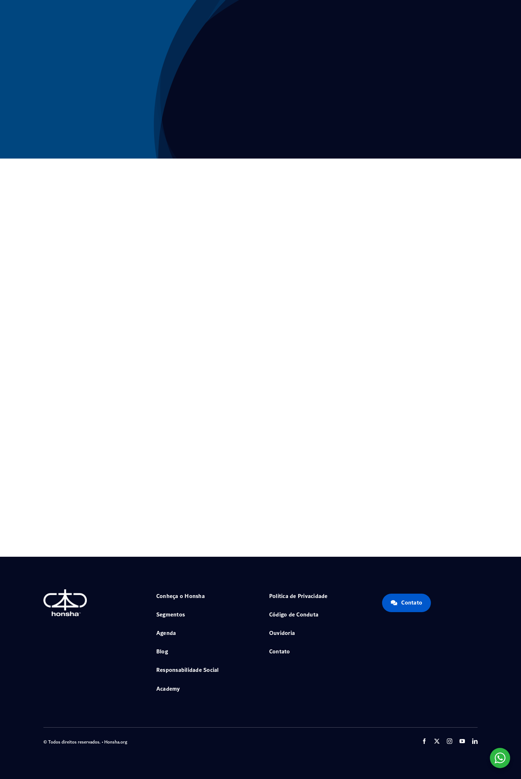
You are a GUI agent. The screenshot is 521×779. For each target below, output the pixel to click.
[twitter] (437, 741)
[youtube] (462, 741)
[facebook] (424, 741)
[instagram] (449, 741)
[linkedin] (475, 741)
